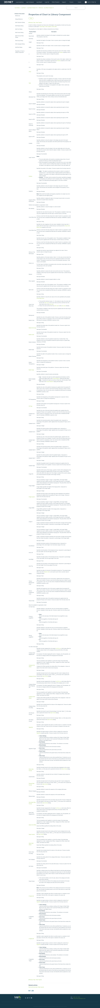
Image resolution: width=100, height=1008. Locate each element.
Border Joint (31, 334)
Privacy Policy (61, 1006)
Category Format (32, 676)
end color (51, 304)
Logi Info (47, 2)
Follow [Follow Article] (31, 18)
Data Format (45, 676)
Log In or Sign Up (90, 2)
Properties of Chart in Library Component (19, 51)
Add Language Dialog (20, 44)
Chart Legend (48, 26)
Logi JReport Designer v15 (32, 7)
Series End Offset (32, 824)
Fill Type (30, 406)
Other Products (55, 2)
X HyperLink (31, 896)
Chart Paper (42, 26)
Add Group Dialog (19, 40)
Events (79, 2)
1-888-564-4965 (76, 997)
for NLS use (58, 648)
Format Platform (56, 378)
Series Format (32, 834)
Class (30, 71)
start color (47, 302)
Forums (71, 2)
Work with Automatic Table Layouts (36, 987)
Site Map (65, 1006)
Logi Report (39, 2)
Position (61, 52)
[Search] (75, 7)
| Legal (57, 1006)
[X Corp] (31, 990)
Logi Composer (30, 2)
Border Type (31, 369)
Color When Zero (40, 298)
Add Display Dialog (19, 25)
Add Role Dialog (18, 47)
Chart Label (54, 26)
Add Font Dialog (18, 29)
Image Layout (32, 496)
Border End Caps (32, 327)
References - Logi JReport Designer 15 (46, 7)
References (17, 15)
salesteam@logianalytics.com (79, 998)
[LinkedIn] (32, 990)
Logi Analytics (17, 7)
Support (64, 2)
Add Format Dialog (19, 32)
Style (30, 83)
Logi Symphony (19, 2)
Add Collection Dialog (20, 22)
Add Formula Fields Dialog (19, 36)
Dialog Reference (19, 19)
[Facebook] (29, 990)
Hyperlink (31, 727)
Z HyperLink (31, 938)
